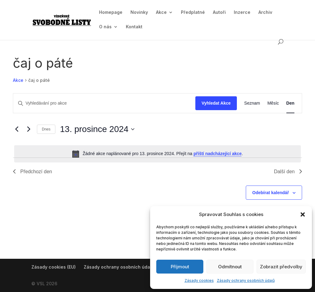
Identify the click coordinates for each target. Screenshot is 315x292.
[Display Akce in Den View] (290, 103)
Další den (288, 171)
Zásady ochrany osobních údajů (246, 280)
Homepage (110, 12)
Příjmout (180, 267)
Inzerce (242, 12)
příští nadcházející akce (217, 153)
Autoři (219, 12)
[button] (303, 214)
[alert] (157, 153)
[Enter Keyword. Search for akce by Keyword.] (104, 103)
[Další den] (28, 129)
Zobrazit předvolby (281, 267)
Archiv (265, 12)
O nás (105, 27)
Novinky (139, 12)
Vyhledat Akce (216, 103)
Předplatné (193, 12)
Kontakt (134, 27)
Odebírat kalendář (270, 192)
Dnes (46, 129)
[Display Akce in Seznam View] (252, 103)
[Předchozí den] (16, 129)
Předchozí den (32, 171)
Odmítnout (230, 267)
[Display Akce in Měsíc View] (273, 103)
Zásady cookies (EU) (53, 267)
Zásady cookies (199, 280)
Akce (161, 12)
